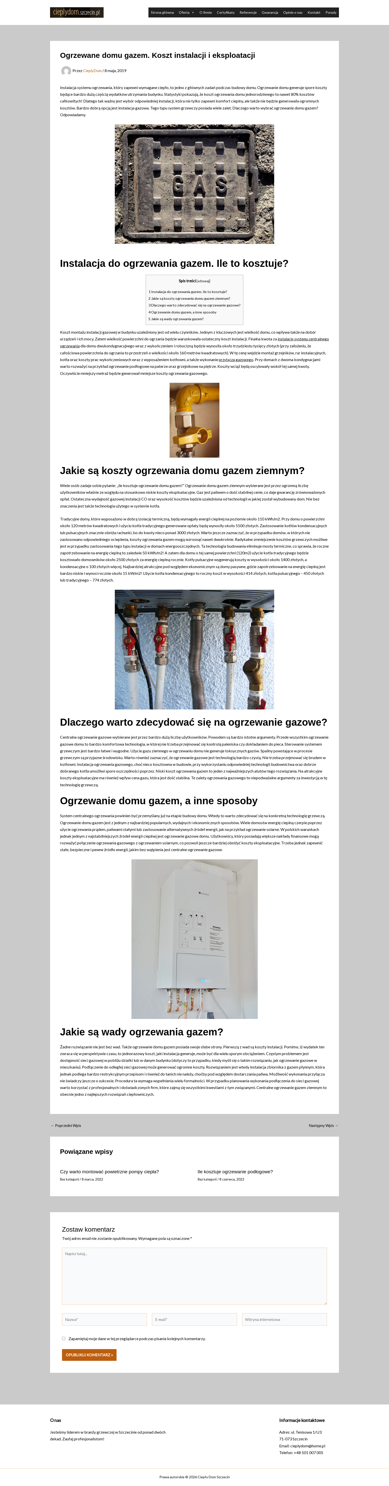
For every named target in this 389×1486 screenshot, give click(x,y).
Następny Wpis (322, 1125)
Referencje (248, 12)
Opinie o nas (293, 12)
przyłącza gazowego (262, 359)
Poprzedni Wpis (67, 1125)
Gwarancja (270, 12)
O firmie (205, 12)
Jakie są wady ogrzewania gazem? (176, 318)
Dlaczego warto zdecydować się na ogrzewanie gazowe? (194, 305)
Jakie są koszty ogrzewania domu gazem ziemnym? (190, 298)
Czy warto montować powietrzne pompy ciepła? (112, 1171)
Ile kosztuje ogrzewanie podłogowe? (238, 1171)
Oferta (186, 12)
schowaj (203, 281)
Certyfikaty (226, 12)
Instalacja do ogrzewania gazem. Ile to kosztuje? (187, 291)
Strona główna (162, 12)
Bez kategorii (70, 1179)
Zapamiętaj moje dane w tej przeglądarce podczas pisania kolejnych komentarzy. (136, 1342)
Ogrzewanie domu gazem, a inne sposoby (181, 311)
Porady (330, 12)
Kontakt (314, 12)
